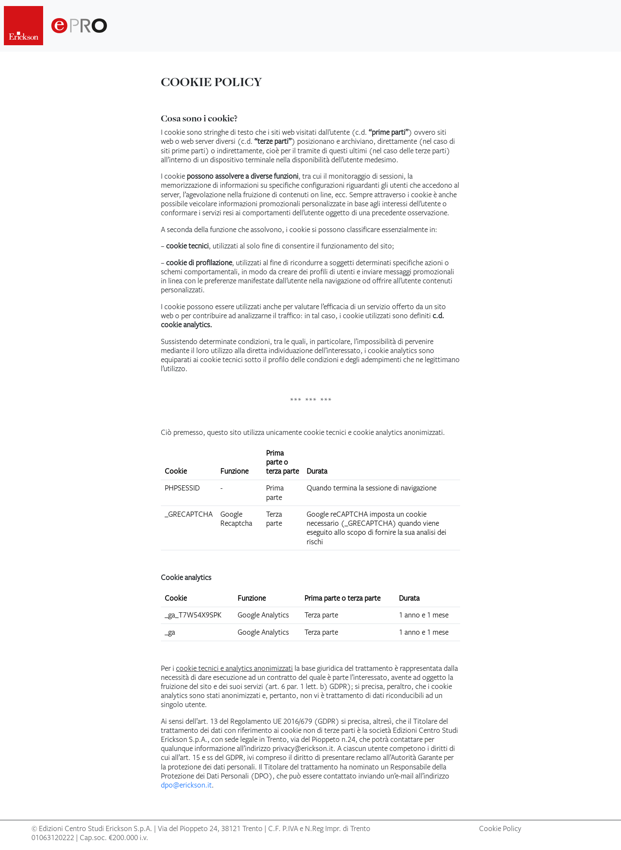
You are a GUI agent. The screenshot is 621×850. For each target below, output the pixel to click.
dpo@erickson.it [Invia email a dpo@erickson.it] (186, 785)
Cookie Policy (500, 828)
